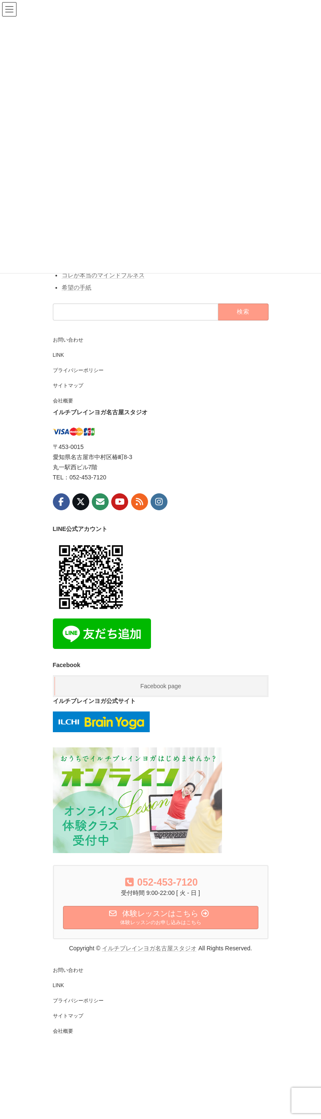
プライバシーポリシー (78, 370)
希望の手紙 (76, 287)
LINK (58, 355)
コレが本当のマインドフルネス (103, 275)
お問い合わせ (68, 340)
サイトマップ (68, 386)
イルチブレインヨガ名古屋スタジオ (149, 948)
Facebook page (160, 686)
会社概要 (63, 401)
